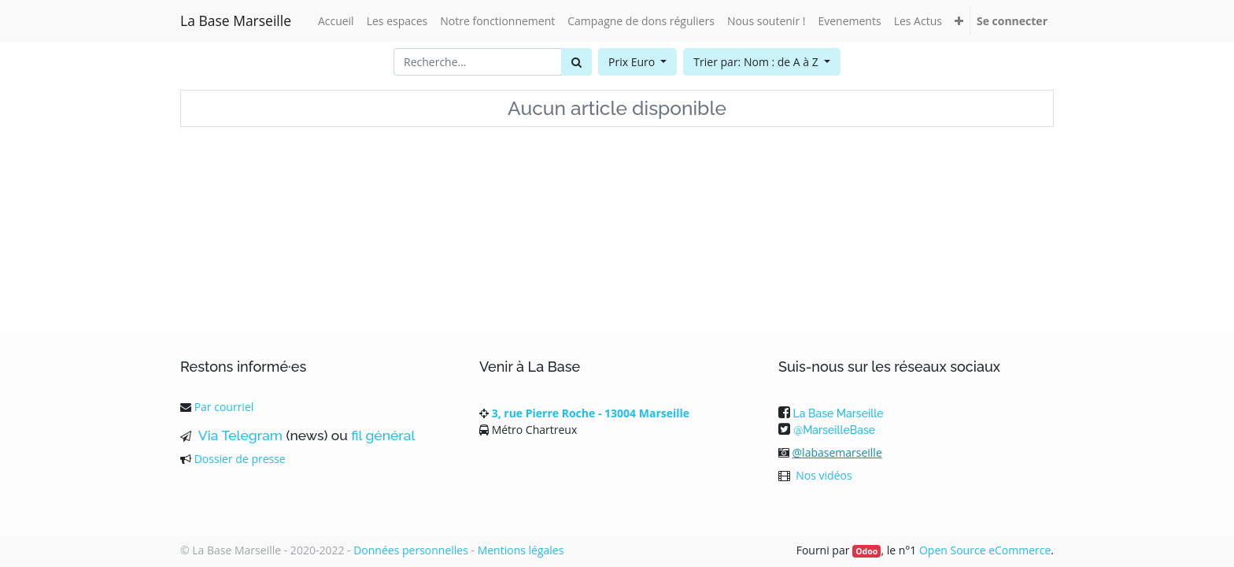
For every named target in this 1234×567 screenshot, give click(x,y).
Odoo (866, 551)
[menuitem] (336, 20)
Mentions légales (521, 550)
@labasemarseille (837, 452)
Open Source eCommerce (985, 550)
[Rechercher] (576, 62)
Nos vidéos (824, 475)
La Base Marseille (235, 20)
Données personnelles (410, 550)
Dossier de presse (240, 458)
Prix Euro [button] (633, 61)
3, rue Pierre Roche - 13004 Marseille (590, 413)
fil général (383, 435)
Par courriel (224, 406)
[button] (959, 20)
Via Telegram (238, 435)
